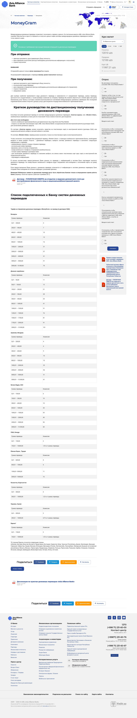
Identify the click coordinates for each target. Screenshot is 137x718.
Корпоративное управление (47, 642)
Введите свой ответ (108, 121)
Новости (13, 665)
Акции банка (43, 652)
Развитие (42, 647)
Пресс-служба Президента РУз (76, 633)
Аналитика (14, 685)
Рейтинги (14, 655)
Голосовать (113, 248)
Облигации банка (44, 655)
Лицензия (14, 634)
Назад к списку (17, 569)
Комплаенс (14, 644)
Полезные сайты (74, 623)
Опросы (41, 676)
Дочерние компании (17, 642)
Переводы (30, 15)
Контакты (109, 694)
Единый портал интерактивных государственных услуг (77, 629)
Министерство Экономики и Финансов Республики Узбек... (79, 641)
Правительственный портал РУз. (77, 626)
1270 (124, 624)
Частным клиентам (20, 15)
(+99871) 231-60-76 (117, 637)
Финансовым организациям (50, 623)
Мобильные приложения (46, 678)
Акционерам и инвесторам (50, 639)
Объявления (14, 670)
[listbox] (113, 42)
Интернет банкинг (44, 671)
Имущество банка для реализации (21, 683)
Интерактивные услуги (48, 659)
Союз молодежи (16, 680)
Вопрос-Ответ (15, 667)
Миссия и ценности (17, 629)
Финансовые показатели (47, 645)
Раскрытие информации (46, 650)
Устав (12, 631)
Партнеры (14, 647)
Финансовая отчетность (18, 649)
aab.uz (13, 4)
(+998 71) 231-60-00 (116, 627)
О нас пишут (14, 678)
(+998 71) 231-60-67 (116, 645)
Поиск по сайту (81, 694)
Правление (14, 639)
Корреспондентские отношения (49, 626)
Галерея (13, 675)
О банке (14, 623)
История (13, 626)
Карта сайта (97, 694)
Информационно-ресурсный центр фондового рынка (78, 654)
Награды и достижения (18, 652)
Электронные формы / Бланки (48, 673)
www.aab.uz (46, 706)
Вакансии (14, 657)
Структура (14, 637)
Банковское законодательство (36, 694)
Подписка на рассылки (62, 694)
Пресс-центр (16, 662)
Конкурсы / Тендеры (17, 672)
